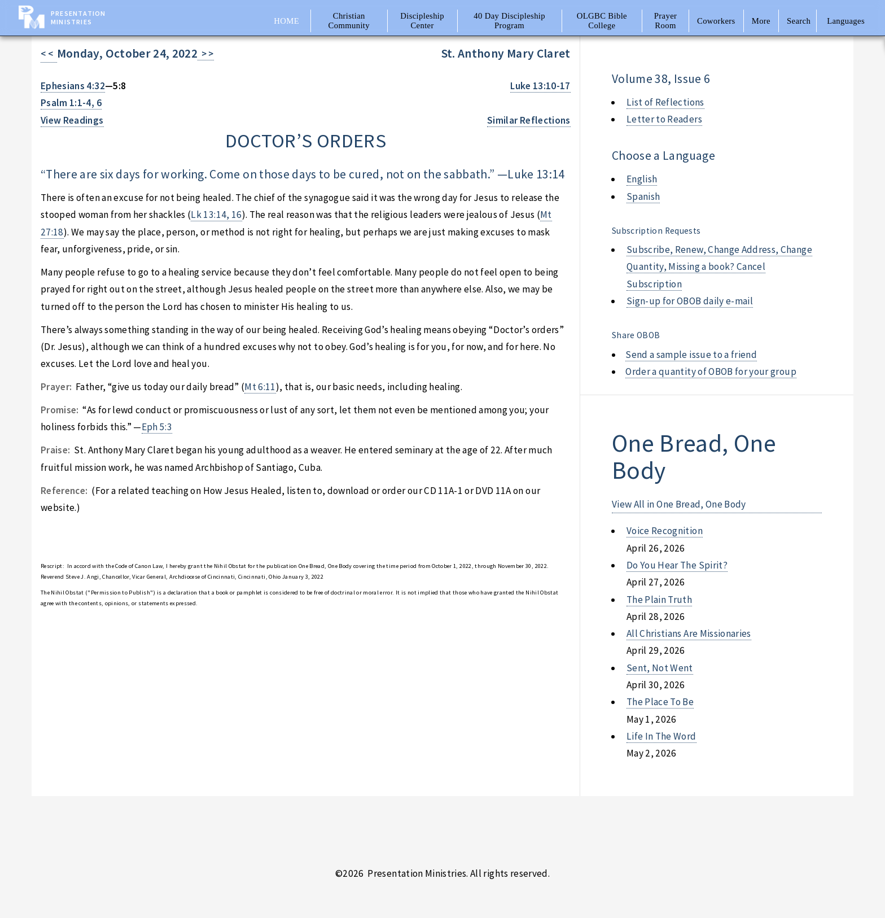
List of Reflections (665, 102)
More (761, 20)
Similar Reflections (529, 120)
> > (206, 53)
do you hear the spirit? (677, 565)
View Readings (72, 120)
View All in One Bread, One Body (679, 504)
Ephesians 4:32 (73, 86)
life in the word (661, 736)
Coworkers (716, 20)
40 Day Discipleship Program (509, 20)
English (641, 179)
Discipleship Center (422, 20)
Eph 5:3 (157, 427)
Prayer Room (665, 20)
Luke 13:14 (535, 174)
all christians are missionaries (688, 633)
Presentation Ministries (78, 17)
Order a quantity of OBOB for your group (710, 371)
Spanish (643, 196)
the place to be (660, 702)
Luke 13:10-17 (540, 86)
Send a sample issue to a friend (691, 354)
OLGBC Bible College (602, 20)
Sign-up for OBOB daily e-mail (689, 301)
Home (286, 20)
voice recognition (664, 530)
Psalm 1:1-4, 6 (71, 103)
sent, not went (659, 668)
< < (49, 53)
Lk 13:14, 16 (216, 214)
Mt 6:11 (259, 387)
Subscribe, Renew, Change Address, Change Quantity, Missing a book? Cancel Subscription (719, 266)
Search (798, 20)
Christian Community (349, 20)
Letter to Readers (664, 119)
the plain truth (659, 599)
